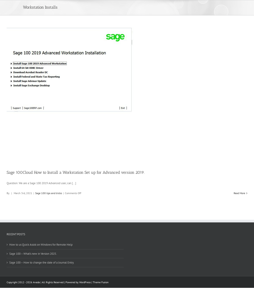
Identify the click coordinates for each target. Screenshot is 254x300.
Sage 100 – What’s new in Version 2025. (33, 254)
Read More (239, 193)
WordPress (85, 282)
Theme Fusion (101, 282)
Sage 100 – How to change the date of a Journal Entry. (41, 262)
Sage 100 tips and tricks (48, 193)
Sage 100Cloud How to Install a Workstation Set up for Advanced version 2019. (76, 172)
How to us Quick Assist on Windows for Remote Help (41, 244)
